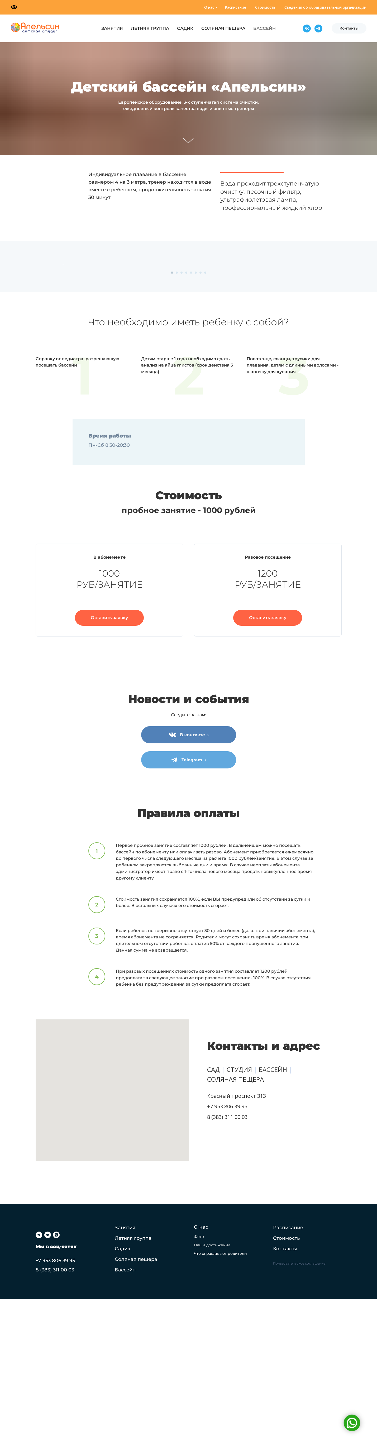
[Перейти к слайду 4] (186, 418)
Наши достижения (212, 1390)
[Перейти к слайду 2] (177, 418)
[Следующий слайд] (315, 337)
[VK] (307, 28)
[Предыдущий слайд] (62, 337)
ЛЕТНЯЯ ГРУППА (150, 28)
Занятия (125, 1373)
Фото (199, 1382)
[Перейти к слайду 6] (196, 418)
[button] (109, 763)
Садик (122, 1394)
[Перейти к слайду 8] (205, 418)
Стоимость (265, 7)
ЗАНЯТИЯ (112, 28)
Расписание (235, 7)
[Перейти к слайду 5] (191, 418)
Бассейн (125, 1415)
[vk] (47, 1380)
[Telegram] (318, 28)
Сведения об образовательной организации (325, 7)
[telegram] (39, 1380)
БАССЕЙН (264, 28)
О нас (209, 7)
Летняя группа (133, 1383)
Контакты (285, 1394)
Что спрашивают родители (220, 1398)
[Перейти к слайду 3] (181, 418)
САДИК (185, 28)
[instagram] (56, 1380)
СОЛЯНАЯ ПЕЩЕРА (223, 28)
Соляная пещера (136, 1404)
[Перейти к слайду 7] (200, 418)
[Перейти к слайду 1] (172, 418)
